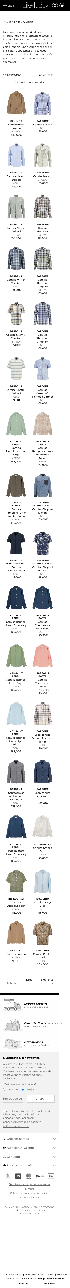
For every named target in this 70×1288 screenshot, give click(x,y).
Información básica (35, 1267)
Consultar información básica (21, 1196)
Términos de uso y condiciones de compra (35, 1259)
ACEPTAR (23, 1283)
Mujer (30, 1167)
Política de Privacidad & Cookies (35, 1263)
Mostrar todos (33, 1063)
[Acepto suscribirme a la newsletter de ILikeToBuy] (4, 1189)
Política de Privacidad (16, 1201)
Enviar (52, 1176)
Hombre (13, 1167)
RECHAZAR (49, 1283)
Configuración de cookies (51, 1278)
